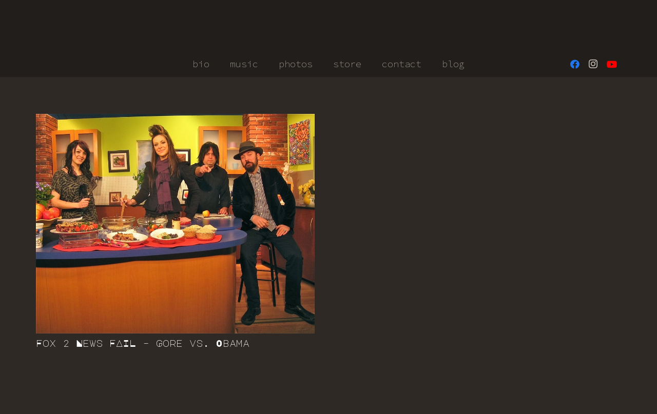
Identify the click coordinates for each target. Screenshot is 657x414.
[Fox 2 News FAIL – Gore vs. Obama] (175, 223)
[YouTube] (612, 64)
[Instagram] (593, 64)
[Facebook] (575, 64)
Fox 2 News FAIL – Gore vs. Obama (142, 343)
